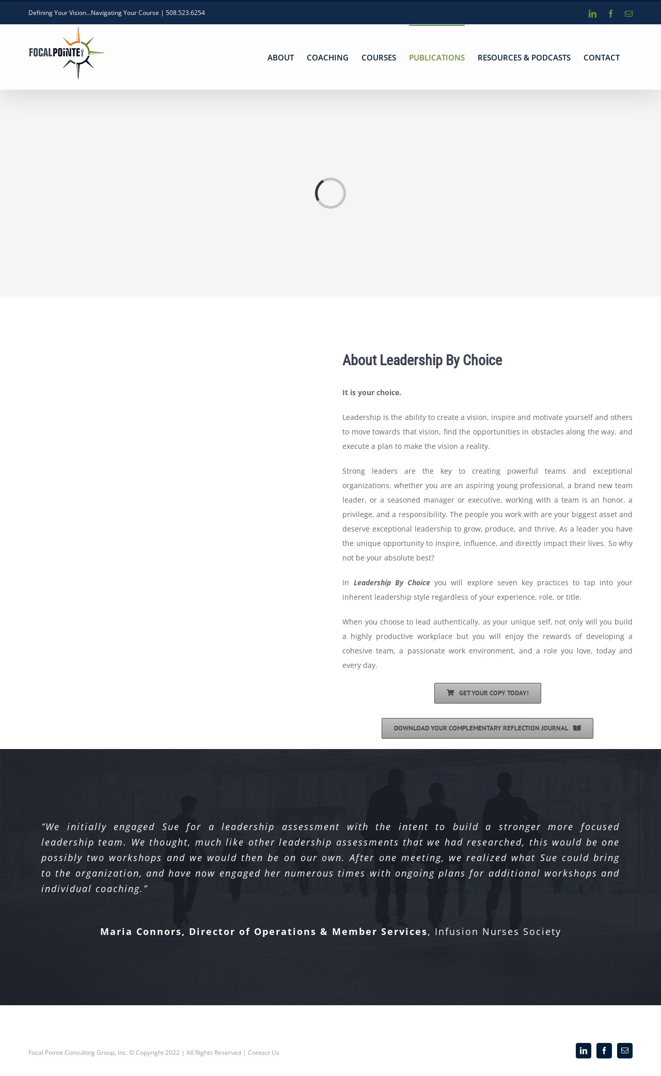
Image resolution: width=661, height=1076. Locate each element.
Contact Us (263, 1052)
